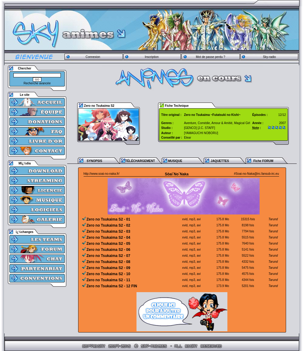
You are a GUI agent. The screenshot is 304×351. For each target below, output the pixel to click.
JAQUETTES (220, 161)
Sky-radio (269, 57)
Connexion (92, 57)
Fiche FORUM (263, 161)
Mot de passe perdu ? (210, 57)
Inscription (152, 57)
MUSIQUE (175, 161)
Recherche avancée (37, 83)
